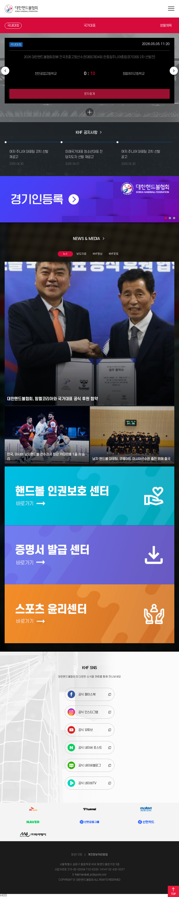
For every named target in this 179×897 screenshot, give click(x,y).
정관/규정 (76, 854)
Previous (5, 71)
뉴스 (65, 253)
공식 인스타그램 (83, 712)
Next (174, 71)
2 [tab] (170, 218)
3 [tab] (174, 218)
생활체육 (166, 26)
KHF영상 (98, 253)
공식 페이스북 (82, 694)
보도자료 (81, 253)
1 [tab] (166, 218)
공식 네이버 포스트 (85, 747)
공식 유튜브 (80, 730)
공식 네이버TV (82, 783)
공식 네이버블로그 (84, 765)
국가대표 (90, 26)
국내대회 (13, 26)
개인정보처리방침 (98, 854)
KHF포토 (114, 253)
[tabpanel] (89, 199)
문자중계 (89, 93)
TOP (173, 891)
